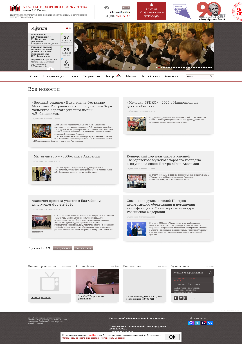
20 (204, 67)
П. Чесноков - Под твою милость (185, 279)
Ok (172, 337)
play (176, 298)
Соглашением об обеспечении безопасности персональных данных (93, 338)
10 (179, 67)
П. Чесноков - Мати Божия (187, 284)
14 (189, 67)
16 (194, 67)
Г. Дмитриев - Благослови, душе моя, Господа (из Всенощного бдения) (187, 290)
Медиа (131, 76)
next (185, 298)
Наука (73, 76)
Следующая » (62, 248)
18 (199, 67)
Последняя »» (83, 248)
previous (181, 298)
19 (201, 67)
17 (196, 67)
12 (184, 67)
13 (186, 67)
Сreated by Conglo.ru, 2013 (230, 310)
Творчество (91, 76)
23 (211, 67)
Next (212, 47)
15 (191, 67)
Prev (76, 47)
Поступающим (54, 76)
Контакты (171, 76)
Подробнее (66, 266)
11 (181, 67)
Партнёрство (149, 76)
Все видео (162, 266)
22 (209, 67)
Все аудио (210, 266)
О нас (34, 76)
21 (206, 67)
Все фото (115, 266)
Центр (113, 76)
